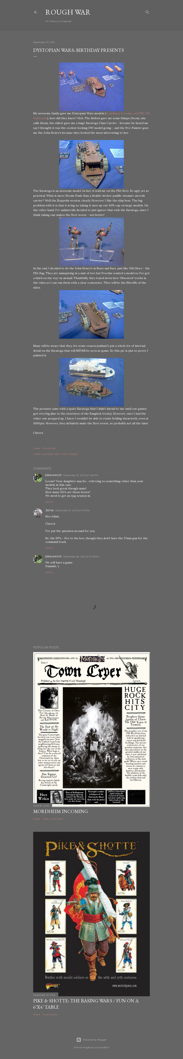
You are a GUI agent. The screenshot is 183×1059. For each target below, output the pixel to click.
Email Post (49, 448)
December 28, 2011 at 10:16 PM (81, 556)
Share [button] (36, 448)
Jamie (49, 510)
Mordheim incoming (60, 811)
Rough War (68, 12)
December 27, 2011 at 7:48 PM (80, 475)
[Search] (147, 11)
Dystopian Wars (51, 453)
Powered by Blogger (91, 1039)
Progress (72, 453)
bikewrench (53, 475)
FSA (64, 453)
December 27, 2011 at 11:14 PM (72, 510)
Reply (49, 501)
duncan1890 (102, 1047)
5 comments (50, 1014)
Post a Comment (53, 818)
